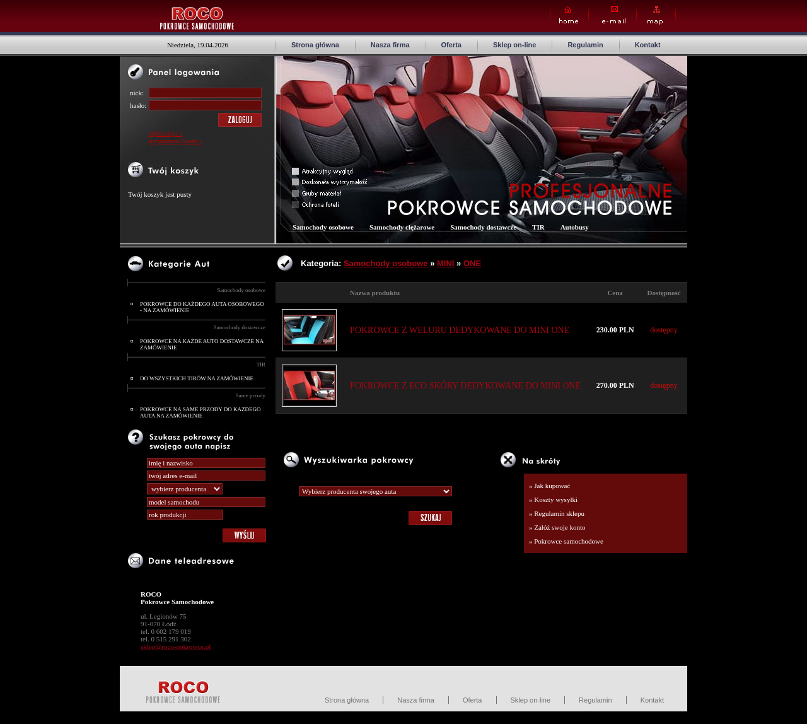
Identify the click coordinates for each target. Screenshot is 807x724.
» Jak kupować (549, 485)
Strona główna (315, 45)
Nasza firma (390, 45)
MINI (445, 263)
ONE (472, 263)
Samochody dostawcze (239, 327)
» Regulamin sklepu (556, 513)
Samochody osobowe (241, 290)
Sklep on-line (514, 45)
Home (569, 15)
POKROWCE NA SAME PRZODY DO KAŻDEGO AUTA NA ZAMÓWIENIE (200, 412)
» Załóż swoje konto (557, 527)
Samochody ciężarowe (401, 227)
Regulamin (585, 45)
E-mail (612, 15)
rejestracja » (165, 133)
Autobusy (574, 227)
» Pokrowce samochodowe (566, 541)
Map (656, 15)
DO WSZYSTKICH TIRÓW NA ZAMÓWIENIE (196, 378)
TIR (261, 364)
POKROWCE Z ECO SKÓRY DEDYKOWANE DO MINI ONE (465, 385)
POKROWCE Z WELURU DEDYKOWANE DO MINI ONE (459, 330)
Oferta (451, 45)
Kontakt (648, 45)
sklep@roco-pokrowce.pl (176, 646)
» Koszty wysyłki (553, 499)
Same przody (250, 395)
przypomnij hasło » (175, 140)
